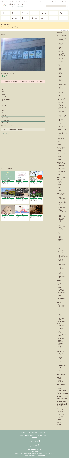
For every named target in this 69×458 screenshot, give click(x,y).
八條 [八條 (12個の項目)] (65, 395)
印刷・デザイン (60, 151)
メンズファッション (61, 116)
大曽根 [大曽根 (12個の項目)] (62, 400)
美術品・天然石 (60, 138)
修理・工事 (60, 227)
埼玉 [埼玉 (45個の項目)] (58, 400)
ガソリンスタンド (61, 268)
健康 (58, 304)
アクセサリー (60, 353)
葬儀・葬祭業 (60, 244)
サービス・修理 (60, 194)
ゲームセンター (61, 358)
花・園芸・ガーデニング (62, 139)
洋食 (58, 86)
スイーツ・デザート (61, 55)
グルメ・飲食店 (60, 35)
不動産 (60, 220)
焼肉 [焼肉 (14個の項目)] (66, 404)
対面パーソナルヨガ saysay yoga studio (62, 422)
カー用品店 (60, 267)
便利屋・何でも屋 (61, 255)
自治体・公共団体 (61, 171)
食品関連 (59, 159)
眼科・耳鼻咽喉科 (61, 298)
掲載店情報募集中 (64, 1)
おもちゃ (59, 101)
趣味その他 (59, 371)
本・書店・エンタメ (61, 136)
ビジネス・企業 (60, 147)
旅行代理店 (59, 156)
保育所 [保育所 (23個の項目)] (62, 395)
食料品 (59, 144)
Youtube (34, 445)
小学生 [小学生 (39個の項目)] (60, 403)
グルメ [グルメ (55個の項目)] (64, 390)
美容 (58, 309)
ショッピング (59, 98)
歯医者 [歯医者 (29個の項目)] (63, 404)
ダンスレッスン (60, 325)
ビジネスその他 (60, 148)
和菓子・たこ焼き (61, 58)
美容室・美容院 (61, 318)
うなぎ (59, 65)
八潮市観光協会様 (27, 453)
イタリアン (60, 88)
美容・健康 (59, 302)
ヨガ (59, 370)
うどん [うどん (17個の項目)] (58, 390)
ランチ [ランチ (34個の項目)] (60, 393)
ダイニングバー (61, 79)
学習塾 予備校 (60, 337)
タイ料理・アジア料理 (61, 40)
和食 (58, 64)
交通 (58, 232)
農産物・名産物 (60, 92)
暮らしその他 (60, 250)
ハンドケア (60, 314)
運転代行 (60, 236)
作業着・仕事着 (61, 119)
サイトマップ (28, 432)
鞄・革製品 (60, 123)
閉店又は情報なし (60, 384)
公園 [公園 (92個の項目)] (62, 398)
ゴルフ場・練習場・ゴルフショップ (63, 365)
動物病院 (59, 287)
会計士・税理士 (61, 254)
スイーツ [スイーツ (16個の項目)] (60, 392)
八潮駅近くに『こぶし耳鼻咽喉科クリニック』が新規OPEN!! (12, 129)
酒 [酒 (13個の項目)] (64, 405)
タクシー (60, 233)
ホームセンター (60, 124)
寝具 (58, 135)
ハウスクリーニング (61, 198)
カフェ (59, 54)
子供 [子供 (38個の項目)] (63, 401)
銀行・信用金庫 (60, 381)
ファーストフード (61, 43)
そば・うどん (60, 69)
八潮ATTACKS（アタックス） (61, 414)
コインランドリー (61, 197)
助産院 (59, 286)
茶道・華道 (59, 346)
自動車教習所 (60, 343)
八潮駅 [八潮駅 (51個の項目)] (66, 396)
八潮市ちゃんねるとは (56, 1)
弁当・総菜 (60, 47)
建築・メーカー (61, 222)
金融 (58, 377)
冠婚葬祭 (59, 240)
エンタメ (59, 354)
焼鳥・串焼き (60, 83)
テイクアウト (60, 62)
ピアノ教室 (59, 332)
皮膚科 (59, 296)
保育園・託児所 (60, 182)
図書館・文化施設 (61, 168)
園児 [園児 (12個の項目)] (66, 398)
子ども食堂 (59, 76)
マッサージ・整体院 (61, 305)
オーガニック (60, 51)
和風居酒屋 (60, 81)
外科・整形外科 (60, 289)
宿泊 (58, 245)
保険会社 (59, 150)
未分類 (58, 280)
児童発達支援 (60, 239)
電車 (59, 237)
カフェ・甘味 (60, 53)
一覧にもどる (5, 133)
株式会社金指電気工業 (60, 417)
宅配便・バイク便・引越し (62, 202)
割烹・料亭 (60, 72)
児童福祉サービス (61, 261)
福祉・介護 (59, 259)
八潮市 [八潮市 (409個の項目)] (59, 397)
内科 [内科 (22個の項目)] (63, 398)
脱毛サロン (60, 319)
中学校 (59, 181)
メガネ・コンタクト (61, 126)
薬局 (58, 141)
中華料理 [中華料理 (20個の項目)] (66, 393)
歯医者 (59, 293)
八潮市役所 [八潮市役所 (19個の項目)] (63, 396)
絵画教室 (59, 340)
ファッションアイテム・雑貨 (62, 115)
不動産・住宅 (60, 218)
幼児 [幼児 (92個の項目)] (64, 403)
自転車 (59, 277)
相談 (58, 251)
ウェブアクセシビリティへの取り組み (39, 432)
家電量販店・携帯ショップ (62, 133)
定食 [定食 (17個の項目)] (65, 401)
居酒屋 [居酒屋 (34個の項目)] (62, 403)
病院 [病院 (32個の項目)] (58, 405)
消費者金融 (59, 378)
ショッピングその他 (61, 105)
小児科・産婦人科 (61, 290)
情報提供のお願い (39, 435)
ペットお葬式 (60, 210)
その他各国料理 (61, 39)
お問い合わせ (34, 437)
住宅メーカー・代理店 (61, 226)
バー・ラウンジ (61, 80)
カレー (59, 89)
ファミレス (60, 42)
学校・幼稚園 (59, 179)
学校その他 (59, 185)
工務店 (60, 221)
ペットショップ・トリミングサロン (63, 211)
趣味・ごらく (59, 351)
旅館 (59, 248)
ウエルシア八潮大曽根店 (60, 411)
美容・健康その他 (61, 321)
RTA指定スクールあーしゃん (60, 421)
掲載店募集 (46, 435)
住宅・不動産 (60, 219)
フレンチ (60, 91)
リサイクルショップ (61, 127)
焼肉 (59, 48)
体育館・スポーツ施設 (61, 163)
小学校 (59, 187)
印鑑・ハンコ (60, 132)
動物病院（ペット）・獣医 (62, 216)
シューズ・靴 (60, 112)
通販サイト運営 (60, 374)
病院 (58, 283)
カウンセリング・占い (61, 252)
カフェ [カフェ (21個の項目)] (62, 390)
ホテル (59, 247)
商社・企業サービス (61, 153)
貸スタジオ (60, 361)
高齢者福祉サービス (61, 264)
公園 (58, 166)
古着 (59, 120)
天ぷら (59, 73)
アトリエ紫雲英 (59, 419)
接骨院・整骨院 (61, 306)
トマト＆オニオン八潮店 (60, 416)
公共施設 (59, 162)
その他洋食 (60, 87)
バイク (59, 271)
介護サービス (60, 260)
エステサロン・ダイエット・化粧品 (63, 310)
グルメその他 (60, 61)
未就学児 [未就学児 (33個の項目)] (60, 404)
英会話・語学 (60, 344)
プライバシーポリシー (34, 434)
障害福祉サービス (61, 263)
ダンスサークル (61, 367)
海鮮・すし (60, 74)
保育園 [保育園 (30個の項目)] (60, 395)
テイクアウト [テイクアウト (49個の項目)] (63, 392)
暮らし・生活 (59, 193)
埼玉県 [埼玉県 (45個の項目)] (60, 400)
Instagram (34, 441)
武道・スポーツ (60, 338)
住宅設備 (60, 225)
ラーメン (60, 44)
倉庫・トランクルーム (61, 201)
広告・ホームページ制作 (62, 154)
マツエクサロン (61, 315)
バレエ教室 (59, 326)
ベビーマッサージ (61, 207)
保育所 (59, 184)
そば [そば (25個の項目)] (60, 390)
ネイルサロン (60, 313)
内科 (58, 284)
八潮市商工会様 (35, 453)
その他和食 (60, 68)
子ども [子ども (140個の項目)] (65, 400)
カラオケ (60, 357)
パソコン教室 (60, 328)
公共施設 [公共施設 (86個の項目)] (59, 398)
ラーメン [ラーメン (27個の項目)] (63, 393)
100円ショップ (60, 99)
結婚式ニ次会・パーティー (62, 84)
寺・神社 (59, 169)
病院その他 (59, 295)
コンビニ (59, 104)
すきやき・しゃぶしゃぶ (62, 38)
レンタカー (60, 272)
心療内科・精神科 (61, 292)
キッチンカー (60, 59)
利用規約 (23, 432)
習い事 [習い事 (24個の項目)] (60, 405)
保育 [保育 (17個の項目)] (57, 395)
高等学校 (59, 190)
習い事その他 (60, 341)
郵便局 (59, 174)
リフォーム (60, 228)
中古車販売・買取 (61, 273)
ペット (59, 209)
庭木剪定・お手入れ (61, 229)
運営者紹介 (32, 435)
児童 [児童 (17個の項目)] (64, 395)
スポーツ (59, 362)
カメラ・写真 (60, 102)
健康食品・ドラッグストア (62, 129)
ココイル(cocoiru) (59, 424)
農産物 (59, 95)
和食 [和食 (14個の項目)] (65, 398)
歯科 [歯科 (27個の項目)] (65, 404)
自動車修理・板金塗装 (61, 276)
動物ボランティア (60, 177)
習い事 (58, 323)
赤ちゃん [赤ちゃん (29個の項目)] (62, 405)
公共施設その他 (60, 165)
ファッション (60, 111)
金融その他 (59, 380)
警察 (58, 172)
